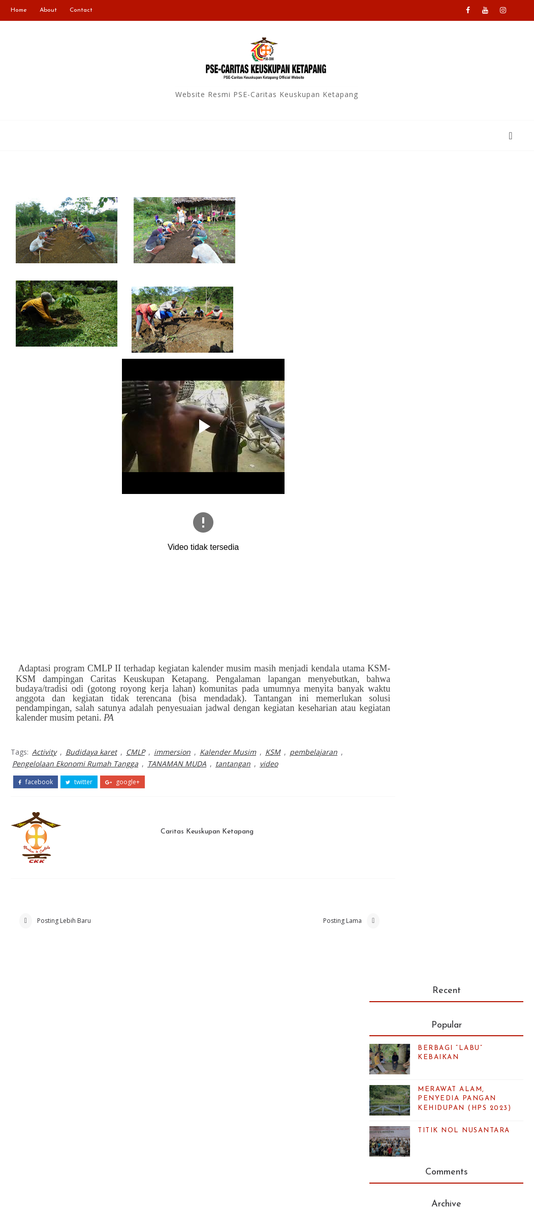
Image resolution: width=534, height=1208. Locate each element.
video (269, 764)
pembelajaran (313, 753)
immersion (172, 753)
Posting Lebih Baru (64, 923)
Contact (81, 10)
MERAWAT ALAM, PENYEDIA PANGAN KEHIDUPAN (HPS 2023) (464, 284)
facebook (35, 782)
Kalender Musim (228, 753)
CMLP (135, 753)
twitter (79, 782)
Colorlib (398, 1192)
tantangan (232, 764)
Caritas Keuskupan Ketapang (197, 830)
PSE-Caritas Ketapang (115, 1192)
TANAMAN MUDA (176, 764)
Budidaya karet (91, 753)
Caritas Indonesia (226, 1047)
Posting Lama (306, 923)
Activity (44, 753)
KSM (272, 753)
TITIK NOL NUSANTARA (464, 316)
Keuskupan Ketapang (232, 1062)
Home (19, 10)
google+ (122, 782)
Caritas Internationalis (233, 1077)
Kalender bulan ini (422, 1124)
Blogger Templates (285, 1192)
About (48, 10)
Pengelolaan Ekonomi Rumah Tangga (75, 764)
